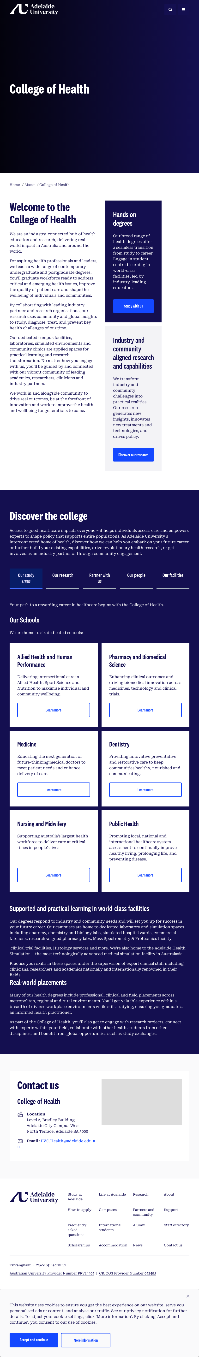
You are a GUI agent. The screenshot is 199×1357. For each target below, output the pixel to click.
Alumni (139, 1225)
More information (86, 1340)
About (169, 1194)
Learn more (53, 710)
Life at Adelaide (112, 1194)
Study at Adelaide (75, 1196)
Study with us (133, 306)
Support (171, 1210)
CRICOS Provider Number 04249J (127, 1273)
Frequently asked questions (77, 1230)
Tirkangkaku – (38, 1265)
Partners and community (143, 1212)
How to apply (79, 1210)
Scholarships (79, 1245)
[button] (188, 1296)
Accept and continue (34, 1339)
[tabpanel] (99, 819)
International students (110, 1227)
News (138, 1245)
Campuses (108, 1210)
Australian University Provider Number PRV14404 (52, 1273)
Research (140, 1194)
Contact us (173, 1245)
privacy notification (146, 1311)
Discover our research (133, 454)
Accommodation (113, 1245)
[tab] (26, 579)
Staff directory (176, 1225)
